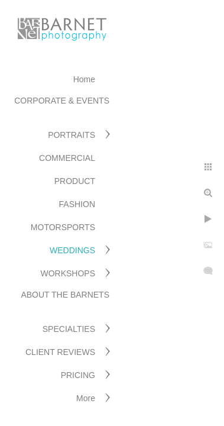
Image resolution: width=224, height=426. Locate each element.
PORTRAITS (71, 135)
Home (84, 79)
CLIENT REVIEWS (60, 352)
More (85, 398)
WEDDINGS (72, 250)
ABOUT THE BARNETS (65, 294)
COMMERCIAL (67, 158)
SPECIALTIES (69, 329)
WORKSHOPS (67, 273)
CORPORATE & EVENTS (61, 100)
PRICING (78, 375)
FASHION (77, 204)
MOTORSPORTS (63, 227)
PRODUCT (74, 181)
